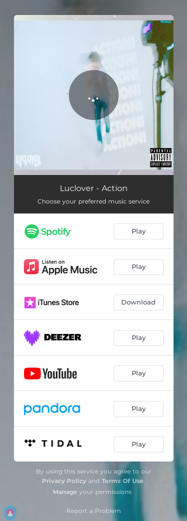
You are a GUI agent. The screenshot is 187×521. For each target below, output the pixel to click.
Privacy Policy (64, 480)
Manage (65, 492)
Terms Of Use (123, 480)
